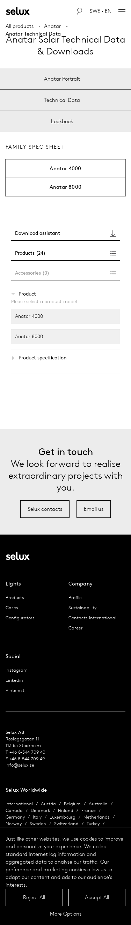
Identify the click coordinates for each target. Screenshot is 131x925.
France (88, 810)
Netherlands (96, 817)
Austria (48, 804)
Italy (37, 817)
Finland (65, 810)
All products (20, 26)
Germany (15, 817)
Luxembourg (62, 817)
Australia (98, 804)
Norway (14, 824)
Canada (14, 810)
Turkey (93, 824)
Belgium (72, 804)
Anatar (52, 26)
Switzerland (66, 824)
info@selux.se (20, 765)
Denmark (40, 810)
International (19, 804)
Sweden (38, 824)
